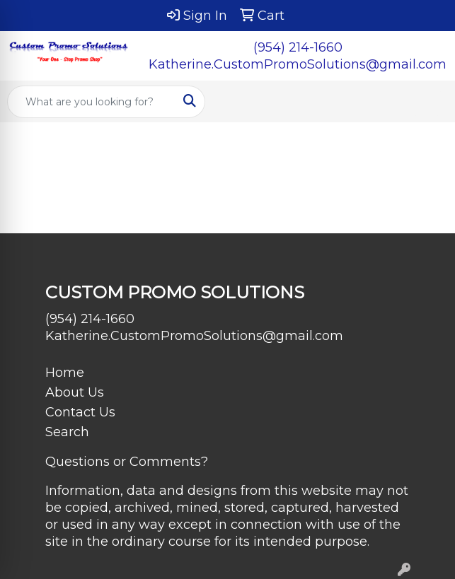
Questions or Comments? (126, 461)
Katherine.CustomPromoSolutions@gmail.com (298, 64)
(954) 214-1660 (297, 47)
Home (64, 372)
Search (67, 432)
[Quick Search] (91, 102)
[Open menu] (427, 102)
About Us (74, 392)
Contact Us (80, 412)
